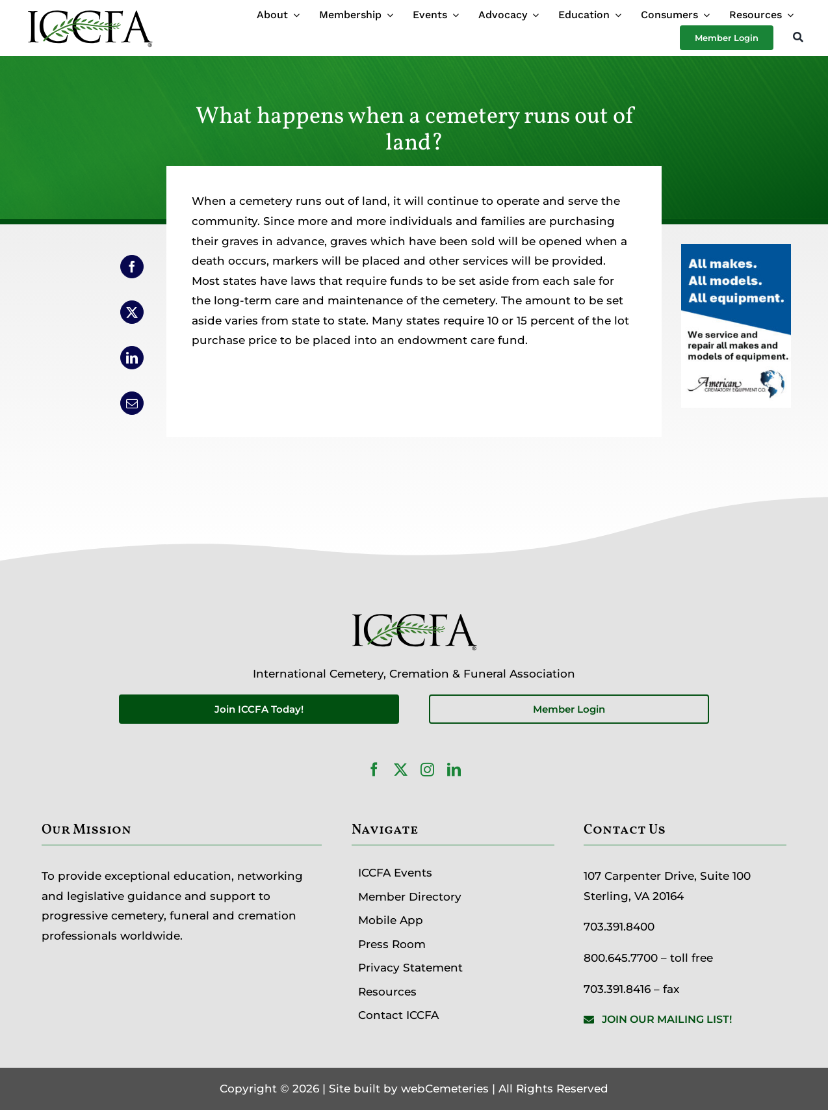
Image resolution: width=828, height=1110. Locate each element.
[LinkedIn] (132, 358)
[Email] (132, 403)
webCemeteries (445, 1088)
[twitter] (401, 769)
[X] (132, 312)
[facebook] (374, 769)
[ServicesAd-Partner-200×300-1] (735, 253)
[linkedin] (454, 769)
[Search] (798, 38)
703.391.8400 (619, 926)
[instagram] (427, 769)
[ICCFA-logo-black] (90, 11)
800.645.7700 (621, 957)
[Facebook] (132, 267)
